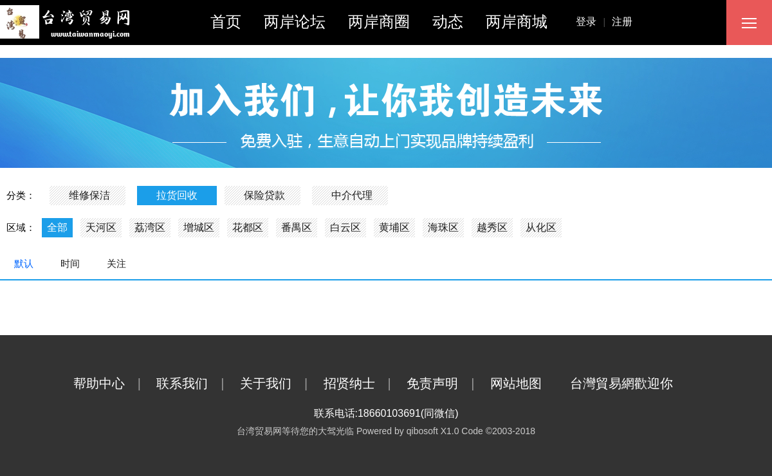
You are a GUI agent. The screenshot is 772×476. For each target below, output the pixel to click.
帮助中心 (113, 383)
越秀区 (492, 227)
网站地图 (528, 383)
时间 (70, 263)
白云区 (345, 227)
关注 (116, 263)
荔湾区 (149, 227)
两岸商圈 (379, 21)
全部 (57, 227)
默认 (23, 263)
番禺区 (296, 227)
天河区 (101, 227)
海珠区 (443, 227)
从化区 (541, 227)
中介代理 (351, 195)
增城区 (198, 227)
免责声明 (447, 383)
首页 (225, 21)
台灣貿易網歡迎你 (634, 383)
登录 (594, 21)
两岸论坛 (295, 21)
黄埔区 (394, 227)
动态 (447, 21)
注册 (622, 21)
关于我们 (280, 383)
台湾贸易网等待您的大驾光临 (295, 431)
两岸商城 (516, 21)
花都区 (247, 227)
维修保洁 (89, 195)
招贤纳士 (364, 383)
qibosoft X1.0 (433, 431)
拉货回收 (177, 195)
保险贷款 (264, 195)
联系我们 (196, 383)
